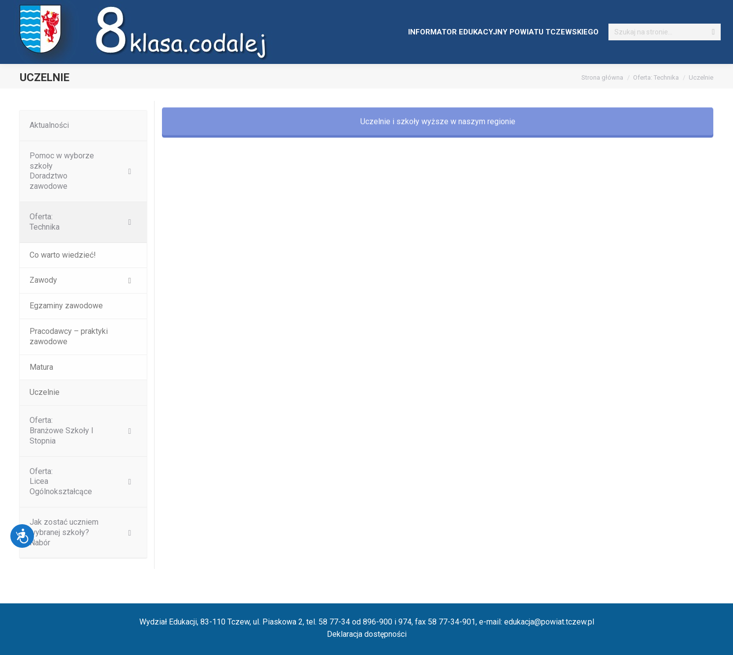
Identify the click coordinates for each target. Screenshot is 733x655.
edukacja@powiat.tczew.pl (549, 621)
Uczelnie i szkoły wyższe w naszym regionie (437, 133)
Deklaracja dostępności (367, 634)
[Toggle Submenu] (129, 171)
